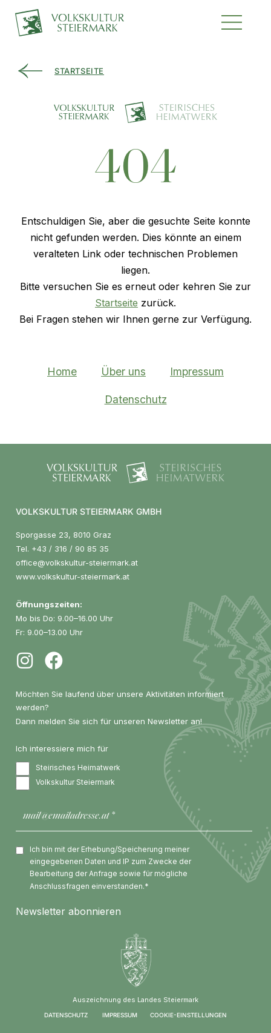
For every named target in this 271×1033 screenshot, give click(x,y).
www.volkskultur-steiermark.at (72, 576)
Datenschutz (136, 399)
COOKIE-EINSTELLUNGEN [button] (188, 1014)
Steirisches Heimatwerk (68, 769)
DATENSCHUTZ (66, 1014)
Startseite (116, 303)
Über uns (123, 371)
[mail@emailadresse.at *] (134, 816)
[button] (231, 21)
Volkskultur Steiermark (65, 783)
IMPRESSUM (119, 1014)
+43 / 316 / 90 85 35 (70, 548)
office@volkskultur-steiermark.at (77, 562)
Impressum (197, 371)
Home (62, 371)
